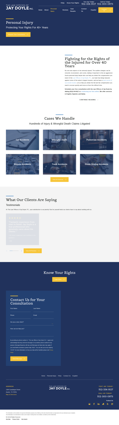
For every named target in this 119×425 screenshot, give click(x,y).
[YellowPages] (112, 406)
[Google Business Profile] (89, 406)
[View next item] (21, 253)
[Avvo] (103, 406)
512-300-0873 (105, 4)
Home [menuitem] (40, 10)
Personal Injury (51, 378)
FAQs (62, 3)
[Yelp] (108, 406)
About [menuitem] (46, 10)
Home (43, 378)
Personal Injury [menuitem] (54, 10)
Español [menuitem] (93, 10)
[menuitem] (8, 421)
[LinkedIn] (98, 406)
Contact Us (67, 378)
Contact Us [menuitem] (84, 10)
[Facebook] (94, 406)
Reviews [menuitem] (65, 10)
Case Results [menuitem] (73, 10)
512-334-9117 (89, 4)
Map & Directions (11, 397)
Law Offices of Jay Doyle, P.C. (82, 79)
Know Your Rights (73, 3)
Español (75, 378)
